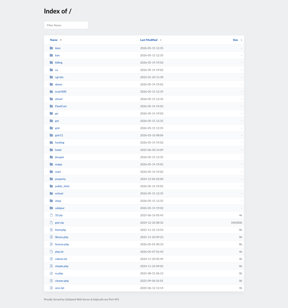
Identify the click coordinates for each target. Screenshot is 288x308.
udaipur (57, 208)
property (58, 179)
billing (56, 62)
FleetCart (58, 106)
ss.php (56, 273)
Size (235, 39)
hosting (57, 142)
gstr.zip (57, 222)
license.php (59, 244)
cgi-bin (56, 77)
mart (55, 171)
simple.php (59, 266)
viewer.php (59, 280)
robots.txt (58, 259)
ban (55, 55)
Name (53, 39)
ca (54, 70)
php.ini (56, 251)
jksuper (57, 157)
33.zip (56, 215)
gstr (55, 128)
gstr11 (56, 135)
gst (54, 120)
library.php (59, 237)
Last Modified (148, 39)
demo (56, 84)
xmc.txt (57, 288)
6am (55, 48)
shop (55, 200)
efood (56, 99)
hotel (55, 149)
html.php (58, 229)
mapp (56, 164)
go (54, 113)
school (56, 193)
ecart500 (58, 91)
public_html (59, 186)
